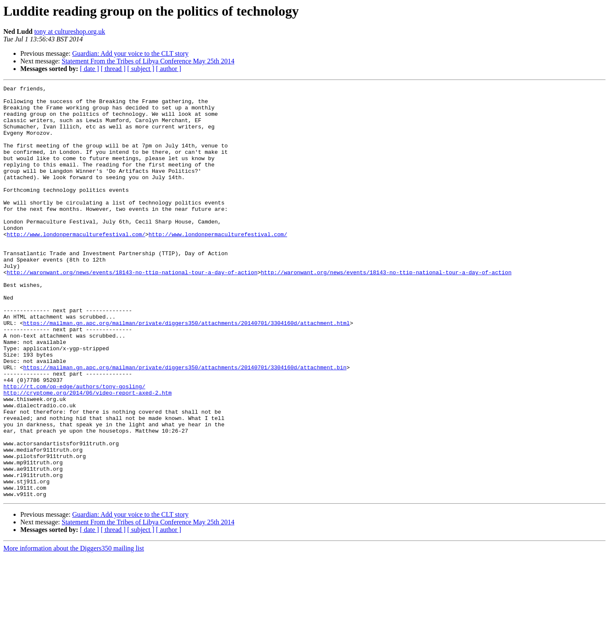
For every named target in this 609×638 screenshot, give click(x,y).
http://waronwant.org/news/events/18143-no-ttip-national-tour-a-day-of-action (132, 310)
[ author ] (168, 68)
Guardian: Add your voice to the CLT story (130, 53)
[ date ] (89, 68)
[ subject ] (140, 68)
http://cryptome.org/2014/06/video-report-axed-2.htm (87, 454)
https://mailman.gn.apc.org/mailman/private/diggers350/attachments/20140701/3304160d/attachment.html (186, 371)
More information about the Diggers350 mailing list (73, 630)
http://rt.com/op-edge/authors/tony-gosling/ (74, 447)
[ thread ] (113, 68)
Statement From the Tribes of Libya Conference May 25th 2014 (148, 61)
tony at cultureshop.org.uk (69, 31)
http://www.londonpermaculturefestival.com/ (76, 264)
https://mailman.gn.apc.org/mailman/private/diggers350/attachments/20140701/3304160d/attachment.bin (184, 424)
